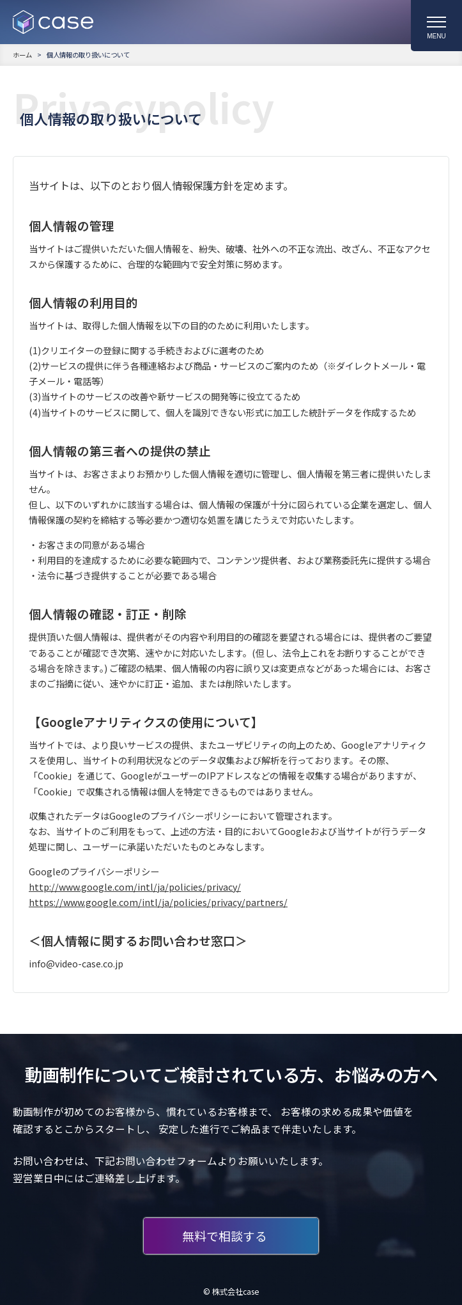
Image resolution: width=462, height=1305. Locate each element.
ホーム (22, 54)
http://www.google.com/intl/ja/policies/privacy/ (135, 886)
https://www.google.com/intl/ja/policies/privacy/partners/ (158, 902)
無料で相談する (224, 1235)
